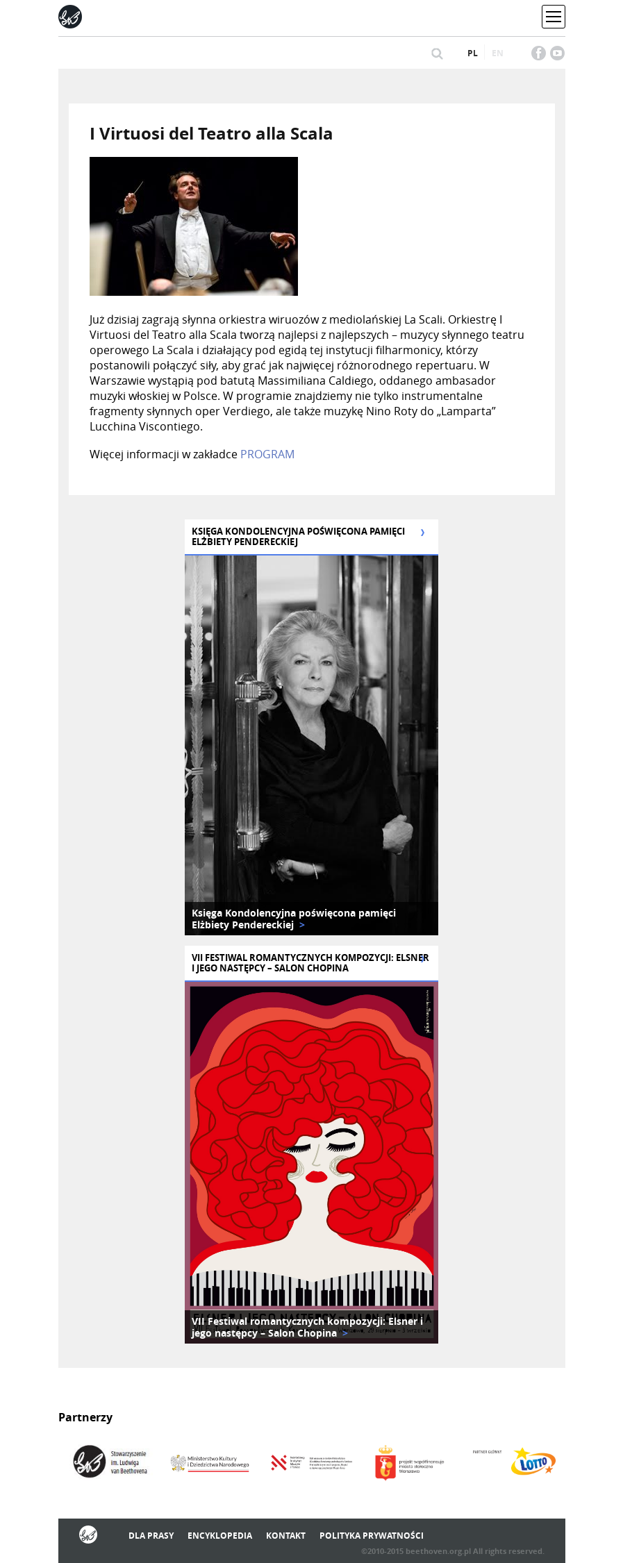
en (498, 53)
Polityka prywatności (371, 1535)
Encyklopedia (220, 1535)
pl (472, 53)
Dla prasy (151, 1535)
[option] (311, 745)
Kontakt (286, 1535)
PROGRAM (267, 454)
